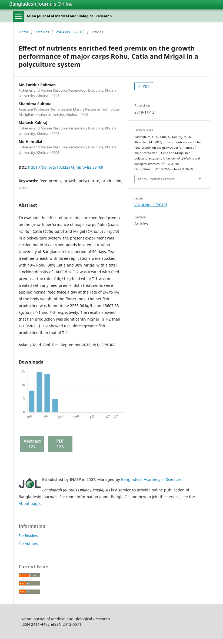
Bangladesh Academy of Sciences (151, 479)
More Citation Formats (156, 179)
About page (29, 503)
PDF (145, 86)
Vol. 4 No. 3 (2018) (70, 31)
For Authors (28, 543)
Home (24, 31)
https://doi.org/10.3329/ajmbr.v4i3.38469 (65, 167)
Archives (42, 31)
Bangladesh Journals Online (41, 4)
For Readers (28, 535)
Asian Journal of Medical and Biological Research (69, 16)
